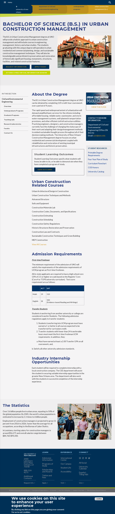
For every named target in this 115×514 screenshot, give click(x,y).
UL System (53, 490)
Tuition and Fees (47, 476)
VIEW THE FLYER (98, 107)
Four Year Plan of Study (98, 159)
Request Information (16, 67)
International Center (66, 459)
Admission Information (47, 459)
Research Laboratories (12, 124)
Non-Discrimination (64, 490)
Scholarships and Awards (47, 470)
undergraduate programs (79, 7)
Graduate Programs (11, 115)
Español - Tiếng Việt (83, 473)
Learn (45, 452)
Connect (83, 452)
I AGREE (99, 499)
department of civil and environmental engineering (48, 7)
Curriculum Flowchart (97, 163)
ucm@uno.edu (99, 135)
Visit (62, 483)
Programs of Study (47, 465)
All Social (83, 463)
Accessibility (66, 471)
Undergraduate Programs (13, 111)
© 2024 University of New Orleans (19, 490)
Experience (66, 452)
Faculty (7, 128)
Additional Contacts (28, 477)
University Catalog (96, 171)
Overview (7, 106)
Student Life (66, 467)
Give (81, 483)
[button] (11, 2)
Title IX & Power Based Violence (96, 490)
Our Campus (66, 464)
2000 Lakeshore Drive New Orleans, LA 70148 (29, 463)
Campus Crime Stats (78, 490)
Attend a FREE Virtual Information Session (26, 73)
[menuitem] (80, 458)
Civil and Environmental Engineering (12, 100)
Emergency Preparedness (40, 490)
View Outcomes (44, 169)
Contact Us (8, 133)
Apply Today (40, 67)
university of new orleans (22, 10)
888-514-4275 (28, 471)
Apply (44, 483)
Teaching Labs (9, 120)
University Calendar (83, 467)
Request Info (29, 483)
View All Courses (39, 244)
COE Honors (93, 167)
